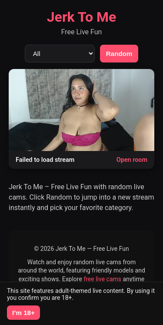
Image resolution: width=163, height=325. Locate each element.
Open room (131, 160)
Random (119, 53)
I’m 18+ (23, 312)
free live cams (102, 279)
